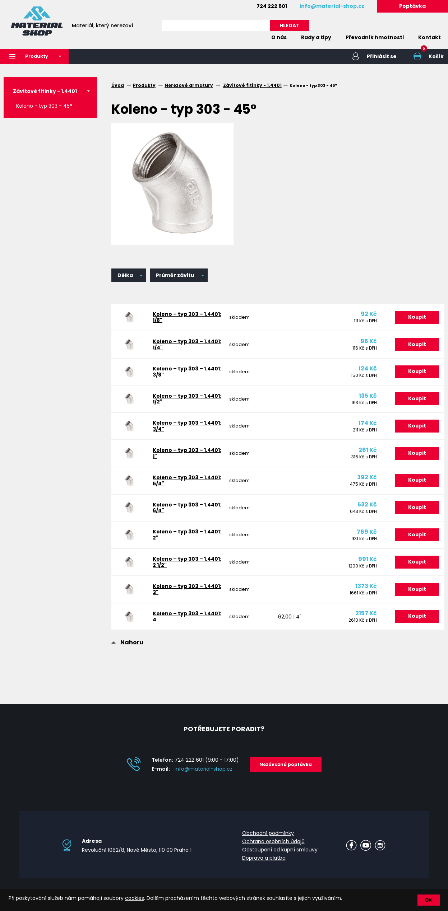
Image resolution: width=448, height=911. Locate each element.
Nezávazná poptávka (285, 770)
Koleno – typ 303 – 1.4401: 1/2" (178, 403)
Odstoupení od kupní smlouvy (280, 855)
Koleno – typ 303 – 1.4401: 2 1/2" (178, 572)
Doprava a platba (264, 862)
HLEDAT (290, 25)
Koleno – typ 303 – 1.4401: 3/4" (178, 431)
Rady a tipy (316, 37)
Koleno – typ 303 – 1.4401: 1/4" (178, 346)
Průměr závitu (175, 275)
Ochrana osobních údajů (273, 846)
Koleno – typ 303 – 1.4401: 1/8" (178, 317)
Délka (125, 275)
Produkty (31, 56)
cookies (134, 898)
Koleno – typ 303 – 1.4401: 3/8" (178, 374)
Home (253, 37)
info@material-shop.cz (203, 774)
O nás (279, 37)
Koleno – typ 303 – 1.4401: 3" (178, 600)
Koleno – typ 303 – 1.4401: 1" (178, 459)
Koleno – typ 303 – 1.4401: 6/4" (178, 516)
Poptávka (412, 6)
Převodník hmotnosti (375, 37)
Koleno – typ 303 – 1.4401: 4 (178, 629)
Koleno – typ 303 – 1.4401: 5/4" (178, 487)
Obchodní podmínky (268, 838)
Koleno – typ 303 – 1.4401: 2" (178, 544)
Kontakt (429, 37)
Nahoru (131, 655)
